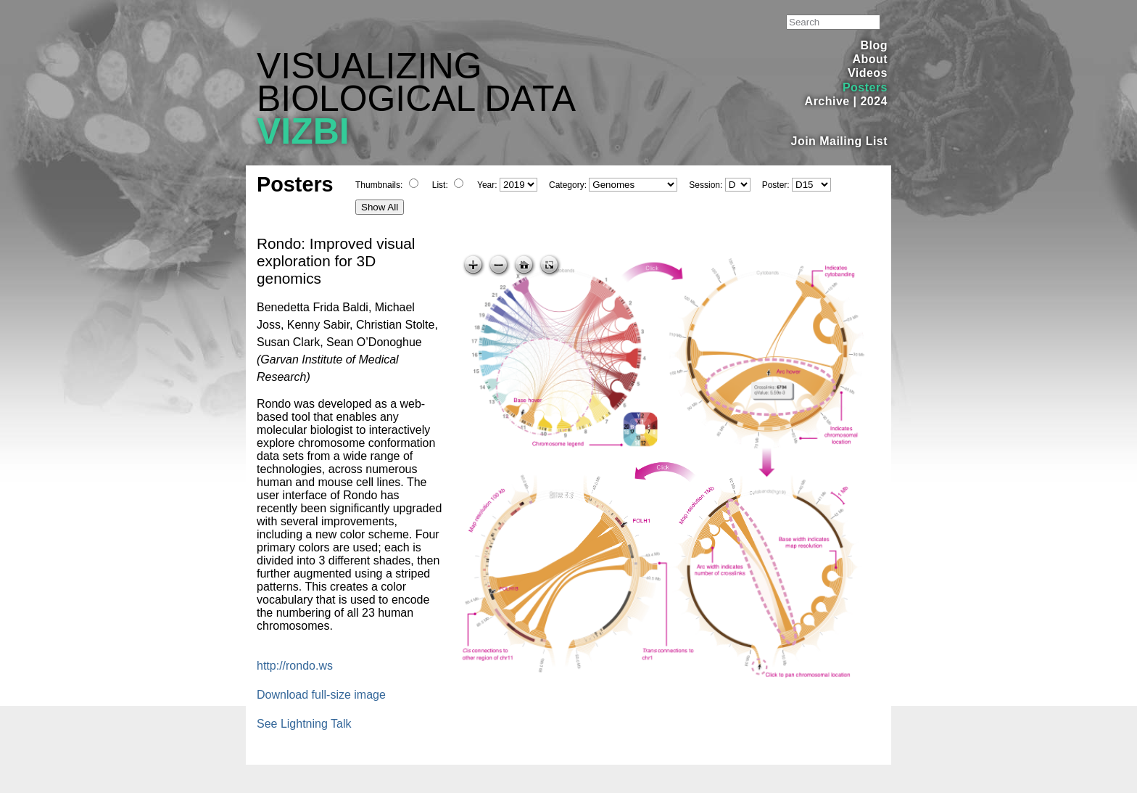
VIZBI (303, 131)
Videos (868, 73)
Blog (874, 45)
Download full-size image (321, 695)
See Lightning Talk (304, 724)
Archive (827, 101)
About (870, 59)
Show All (379, 207)
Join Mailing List (839, 141)
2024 (874, 101)
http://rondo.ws (295, 666)
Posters (865, 87)
